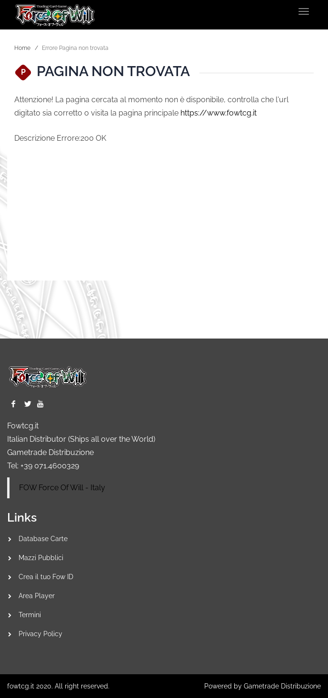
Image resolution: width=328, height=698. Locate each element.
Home (22, 48)
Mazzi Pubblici (41, 558)
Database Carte (43, 539)
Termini (30, 615)
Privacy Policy (40, 634)
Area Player (37, 596)
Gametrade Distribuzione (50, 452)
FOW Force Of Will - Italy (62, 487)
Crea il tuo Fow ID (46, 577)
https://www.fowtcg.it (218, 112)
